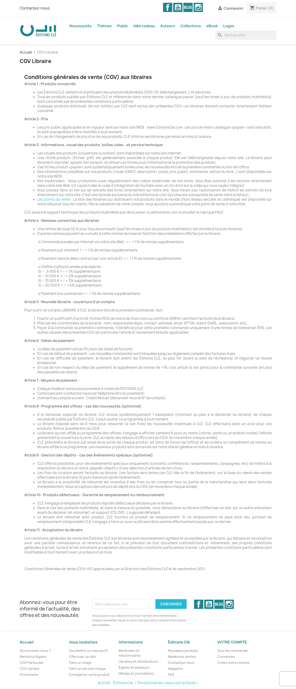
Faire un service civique (87, 668)
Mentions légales (33, 656)
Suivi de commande (232, 650)
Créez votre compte (233, 662)
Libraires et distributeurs (138, 661)
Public (122, 25)
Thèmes (104, 25)
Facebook (167, 7)
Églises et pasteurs (134, 667)
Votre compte (232, 642)
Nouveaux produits (183, 650)
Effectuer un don (82, 656)
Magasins (175, 668)
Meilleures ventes (182, 656)
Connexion (226, 656)
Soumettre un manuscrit (88, 650)
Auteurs (167, 25)
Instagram (198, 7)
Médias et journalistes (136, 673)
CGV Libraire (29, 668)
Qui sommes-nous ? (35, 650)
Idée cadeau (144, 25)
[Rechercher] (245, 35)
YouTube (177, 7)
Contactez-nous (35, 8)
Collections (190, 25)
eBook (212, 25)
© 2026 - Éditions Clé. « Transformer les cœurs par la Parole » (148, 682)
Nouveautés (80, 25)
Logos (228, 25)
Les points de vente (53, 199)
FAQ (171, 674)
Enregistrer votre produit (89, 674)
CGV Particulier (32, 662)
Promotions (29, 674)
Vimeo (188, 7)
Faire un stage (80, 662)
